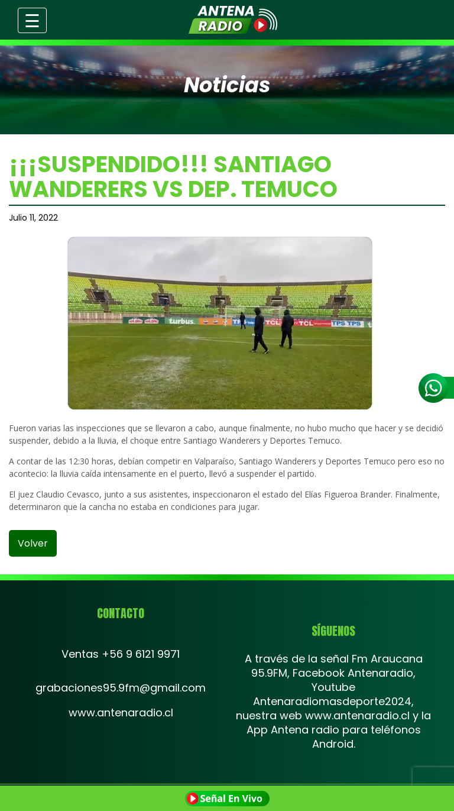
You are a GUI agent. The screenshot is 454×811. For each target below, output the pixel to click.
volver (33, 543)
